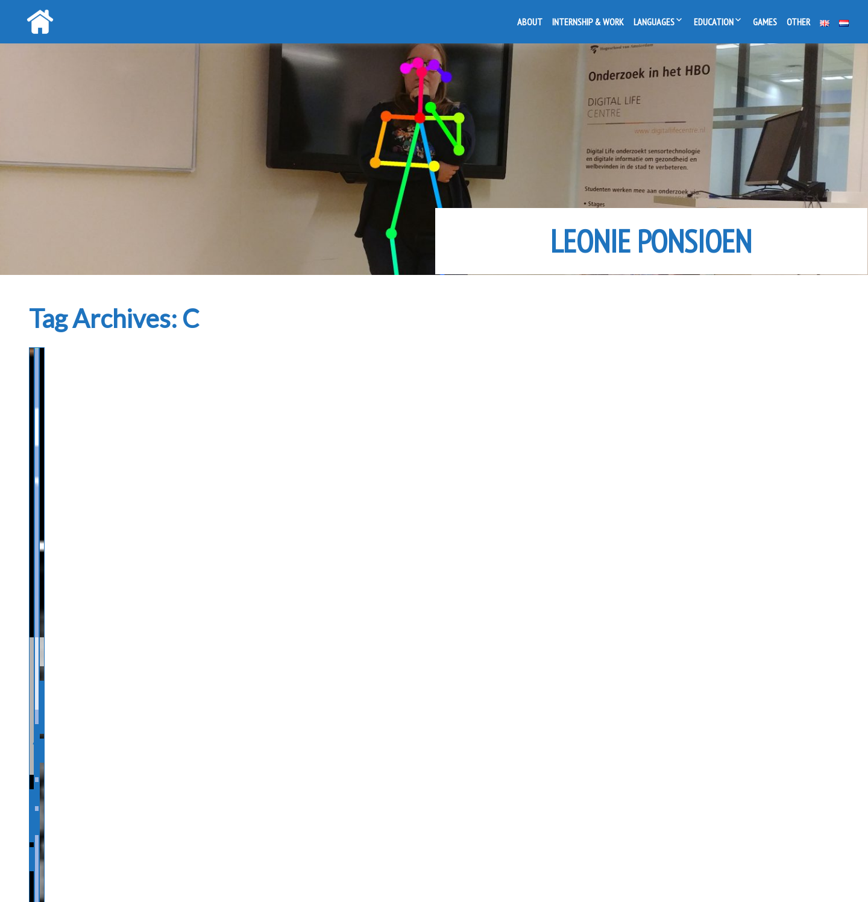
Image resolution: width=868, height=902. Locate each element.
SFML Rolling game (372, 376)
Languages (654, 22)
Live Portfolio (501, 880)
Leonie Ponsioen (651, 241)
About (529, 22)
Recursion (618, 376)
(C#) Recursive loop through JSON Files (154, 376)
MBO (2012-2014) (76, 417)
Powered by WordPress (388, 880)
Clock (331, 603)
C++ (407, 417)
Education (714, 22)
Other (798, 22)
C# (129, 417)
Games (765, 22)
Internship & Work (588, 22)
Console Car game (93, 603)
